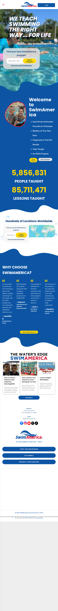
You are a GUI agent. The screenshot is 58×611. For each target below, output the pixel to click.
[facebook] (21, 423)
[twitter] (32, 423)
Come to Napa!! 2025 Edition (45, 379)
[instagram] (25, 423)
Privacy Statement (39, 517)
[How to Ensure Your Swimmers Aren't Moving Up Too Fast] (29, 368)
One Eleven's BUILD (27, 516)
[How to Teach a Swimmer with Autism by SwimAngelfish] (11, 368)
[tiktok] (36, 423)
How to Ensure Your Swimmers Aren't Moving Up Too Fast (29, 380)
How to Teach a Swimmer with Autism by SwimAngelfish (9, 381)
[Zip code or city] (15, 60)
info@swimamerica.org (29, 418)
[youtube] (29, 423)
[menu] (3, 5)
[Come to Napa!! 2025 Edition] (47, 368)
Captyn (12, 516)
